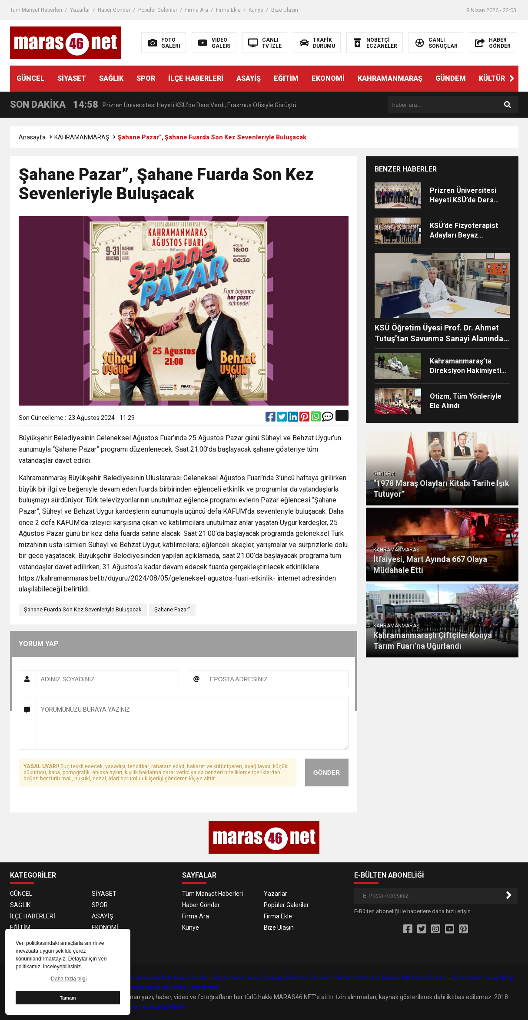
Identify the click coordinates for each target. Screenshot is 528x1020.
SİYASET (71, 78)
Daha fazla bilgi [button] (68, 979)
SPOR (145, 78)
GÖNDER (326, 772)
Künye (256, 10)
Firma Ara (196, 10)
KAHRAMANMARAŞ (390, 78)
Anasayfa (32, 137)
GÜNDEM (450, 78)
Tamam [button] (68, 997)
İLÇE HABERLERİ (195, 78)
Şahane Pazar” (172, 609)
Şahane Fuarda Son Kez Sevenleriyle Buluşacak (83, 609)
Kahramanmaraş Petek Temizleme (171, 987)
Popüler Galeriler (157, 10)
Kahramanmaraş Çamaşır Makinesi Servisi (271, 977)
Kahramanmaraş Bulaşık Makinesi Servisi (390, 977)
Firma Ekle (228, 10)
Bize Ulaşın (284, 10)
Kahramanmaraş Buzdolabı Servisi (161, 977)
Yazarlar (80, 10)
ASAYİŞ (248, 78)
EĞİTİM (286, 78)
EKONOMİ (328, 78)
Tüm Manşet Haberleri (36, 10)
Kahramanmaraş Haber (153, 1006)
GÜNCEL (30, 78)
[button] (511, 79)
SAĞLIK (111, 78)
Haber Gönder (114, 10)
